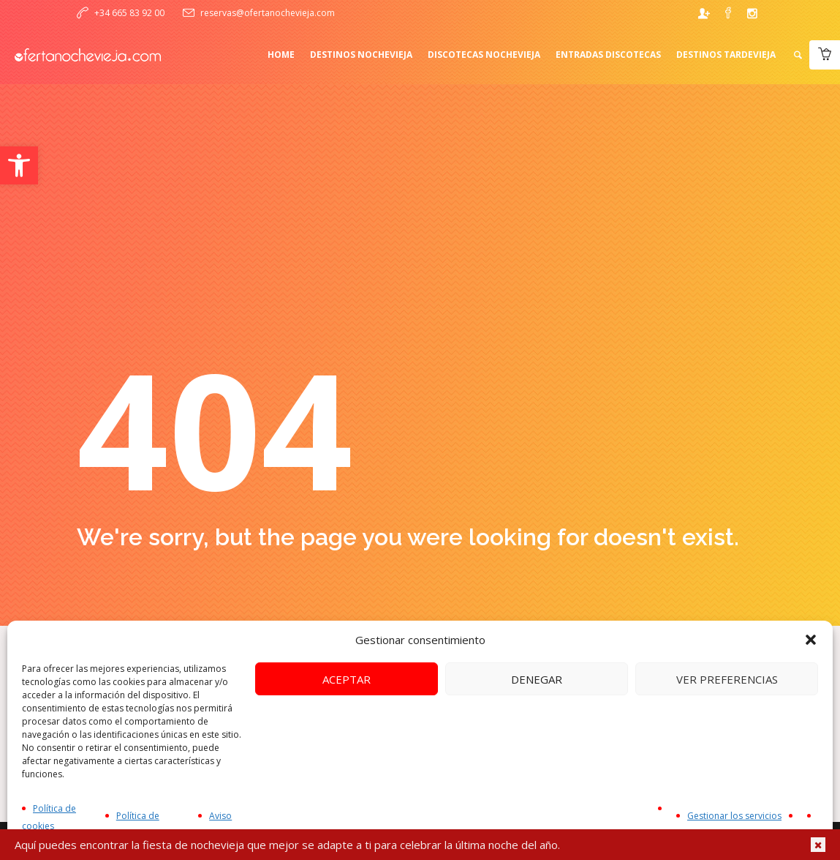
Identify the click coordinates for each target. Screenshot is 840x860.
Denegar (536, 679)
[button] (19, 165)
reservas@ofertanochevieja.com (267, 13)
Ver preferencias (727, 679)
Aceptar (346, 679)
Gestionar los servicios (734, 815)
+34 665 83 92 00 (129, 13)
